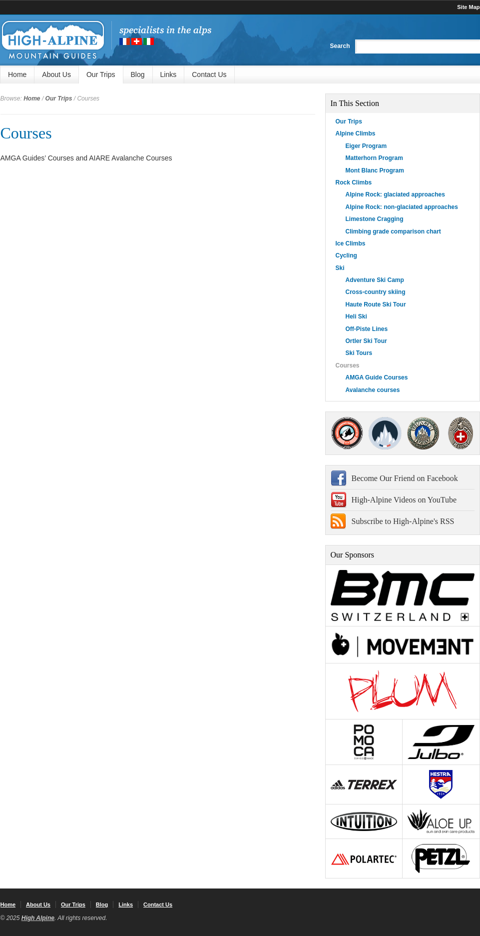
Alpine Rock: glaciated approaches (395, 194)
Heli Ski (356, 316)
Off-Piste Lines (367, 329)
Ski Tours (359, 353)
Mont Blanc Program (375, 170)
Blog (138, 74)
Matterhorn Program (374, 158)
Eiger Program (366, 146)
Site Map (468, 7)
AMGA (347, 433)
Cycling (346, 255)
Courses (26, 133)
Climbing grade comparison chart (393, 231)
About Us (56, 74)
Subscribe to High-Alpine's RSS (403, 521)
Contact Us (209, 74)
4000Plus (461, 433)
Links (168, 74)
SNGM (385, 433)
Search (340, 46)
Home (17, 74)
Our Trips (100, 74)
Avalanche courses (373, 390)
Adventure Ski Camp (375, 280)
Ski (340, 268)
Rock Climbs (354, 182)
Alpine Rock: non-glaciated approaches (402, 207)
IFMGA (423, 433)
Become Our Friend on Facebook (405, 478)
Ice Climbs (351, 243)
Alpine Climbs (356, 133)
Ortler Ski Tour (366, 341)
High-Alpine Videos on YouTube (404, 500)
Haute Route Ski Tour (376, 304)
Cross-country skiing (376, 292)
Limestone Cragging (375, 219)
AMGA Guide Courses (377, 377)
